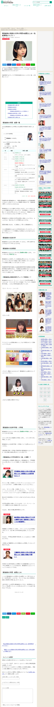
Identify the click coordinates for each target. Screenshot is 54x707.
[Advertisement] (27, 17)
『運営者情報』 (47, 436)
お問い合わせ (48, 5)
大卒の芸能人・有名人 (46, 359)
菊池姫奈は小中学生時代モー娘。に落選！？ (19, 117)
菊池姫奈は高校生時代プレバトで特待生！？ (19, 113)
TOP (5, 28)
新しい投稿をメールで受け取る (11, 687)
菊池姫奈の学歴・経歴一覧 (13, 106)
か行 (4, 596)
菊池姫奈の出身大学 (12, 109)
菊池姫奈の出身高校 (12, 111)
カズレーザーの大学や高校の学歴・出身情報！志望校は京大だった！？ (45, 150)
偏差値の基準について (37, 5)
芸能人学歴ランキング (16, 5)
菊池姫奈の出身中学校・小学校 (14, 115)
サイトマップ (17, 698)
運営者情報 (27, 698)
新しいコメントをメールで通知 (11, 684)
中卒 (7, 596)
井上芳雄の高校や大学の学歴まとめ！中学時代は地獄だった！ (48, 330)
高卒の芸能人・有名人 (46, 380)
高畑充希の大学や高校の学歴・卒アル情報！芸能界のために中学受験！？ (45, 172)
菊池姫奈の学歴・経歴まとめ (14, 119)
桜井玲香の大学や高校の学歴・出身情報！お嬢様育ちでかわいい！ (45, 182)
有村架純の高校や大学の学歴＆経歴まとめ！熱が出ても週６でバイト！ (45, 83)
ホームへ (6, 5)
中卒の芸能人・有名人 (46, 389)
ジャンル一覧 (27, 5)
